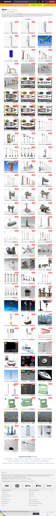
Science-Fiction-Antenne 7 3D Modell (11, 88)
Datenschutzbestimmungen (34, 501)
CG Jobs (3, 505)
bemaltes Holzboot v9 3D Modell (44, 88)
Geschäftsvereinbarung (33, 499)
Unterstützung (31, 492)
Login (47, 1)
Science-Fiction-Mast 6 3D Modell (44, 283)
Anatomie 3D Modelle (49, 463)
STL (33, 16)
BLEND (38, 16)
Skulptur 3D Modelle (8, 458)
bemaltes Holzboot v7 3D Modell (27, 102)
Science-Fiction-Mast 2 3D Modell (27, 158)
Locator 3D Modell (7, 269)
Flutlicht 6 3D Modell (24, 144)
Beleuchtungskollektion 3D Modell (44, 172)
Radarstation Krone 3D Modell (9, 172)
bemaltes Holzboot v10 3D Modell (27, 88)
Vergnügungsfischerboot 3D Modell (27, 353)
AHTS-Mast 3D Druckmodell (43, 353)
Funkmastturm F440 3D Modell (9, 381)
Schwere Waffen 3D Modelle (29, 463)
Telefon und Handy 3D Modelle (13, 461)
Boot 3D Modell (24, 381)
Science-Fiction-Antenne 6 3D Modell (11, 297)
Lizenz (30, 498)
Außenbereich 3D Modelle (46, 458)
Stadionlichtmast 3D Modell (9, 339)
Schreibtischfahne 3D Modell (9, 60)
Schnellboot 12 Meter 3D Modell (44, 381)
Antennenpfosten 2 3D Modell (9, 228)
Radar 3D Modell (41, 255)
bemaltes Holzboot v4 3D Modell (27, 116)
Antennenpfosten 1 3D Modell (26, 228)
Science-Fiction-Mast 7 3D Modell (27, 186)
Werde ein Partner (5, 501)
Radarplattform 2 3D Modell (43, 200)
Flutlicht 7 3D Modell (8, 144)
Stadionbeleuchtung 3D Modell (26, 339)
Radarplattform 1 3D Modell (9, 214)
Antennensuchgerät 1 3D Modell (43, 269)
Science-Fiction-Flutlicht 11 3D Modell (11, 74)
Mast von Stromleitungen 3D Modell (10, 436)
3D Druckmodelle (5, 494)
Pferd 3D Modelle (36, 458)
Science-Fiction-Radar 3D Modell (10, 255)
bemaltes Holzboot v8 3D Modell (10, 102)
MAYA (41, 16)
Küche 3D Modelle (28, 458)
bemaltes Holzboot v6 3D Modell (44, 102)
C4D (36, 16)
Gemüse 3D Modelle (24, 461)
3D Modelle (4, 492)
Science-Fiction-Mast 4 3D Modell (10, 242)
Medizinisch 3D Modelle (7, 463)
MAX (25, 16)
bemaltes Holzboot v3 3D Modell (44, 116)
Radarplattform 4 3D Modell (9, 200)
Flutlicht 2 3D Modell (8, 186)
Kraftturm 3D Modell (7, 311)
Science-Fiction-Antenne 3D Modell (27, 255)
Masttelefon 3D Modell (25, 311)
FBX (29, 16)
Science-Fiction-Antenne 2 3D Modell (28, 297)
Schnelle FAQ (31, 496)
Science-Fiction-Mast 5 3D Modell (44, 228)
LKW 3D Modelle (40, 463)
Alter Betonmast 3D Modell (9, 423)
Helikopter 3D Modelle (18, 463)
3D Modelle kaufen (7, 490)
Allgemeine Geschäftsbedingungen (36, 503)
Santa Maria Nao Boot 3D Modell (27, 325)
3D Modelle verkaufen (6, 499)
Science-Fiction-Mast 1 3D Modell (44, 242)
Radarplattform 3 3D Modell (26, 200)
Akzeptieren (36, 513)
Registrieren (52, 1)
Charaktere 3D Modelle (18, 458)
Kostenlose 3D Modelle (6, 496)
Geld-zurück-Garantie (33, 505)
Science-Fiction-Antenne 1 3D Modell (45, 297)
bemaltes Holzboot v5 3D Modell (10, 116)
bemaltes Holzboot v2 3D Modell (10, 130)
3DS (31, 16)
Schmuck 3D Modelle (34, 461)
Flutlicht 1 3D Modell (41, 144)
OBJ (27, 16)
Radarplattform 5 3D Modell (43, 186)
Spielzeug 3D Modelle (44, 461)
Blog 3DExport (5, 503)
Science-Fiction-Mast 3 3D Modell (27, 242)
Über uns (4, 472)
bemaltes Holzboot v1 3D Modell (27, 130)
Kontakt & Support (34, 490)
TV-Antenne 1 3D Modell (25, 450)
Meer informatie (32, 511)
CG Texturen (4, 498)
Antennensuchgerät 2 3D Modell (27, 269)
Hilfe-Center (31, 494)
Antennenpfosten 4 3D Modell (43, 214)
